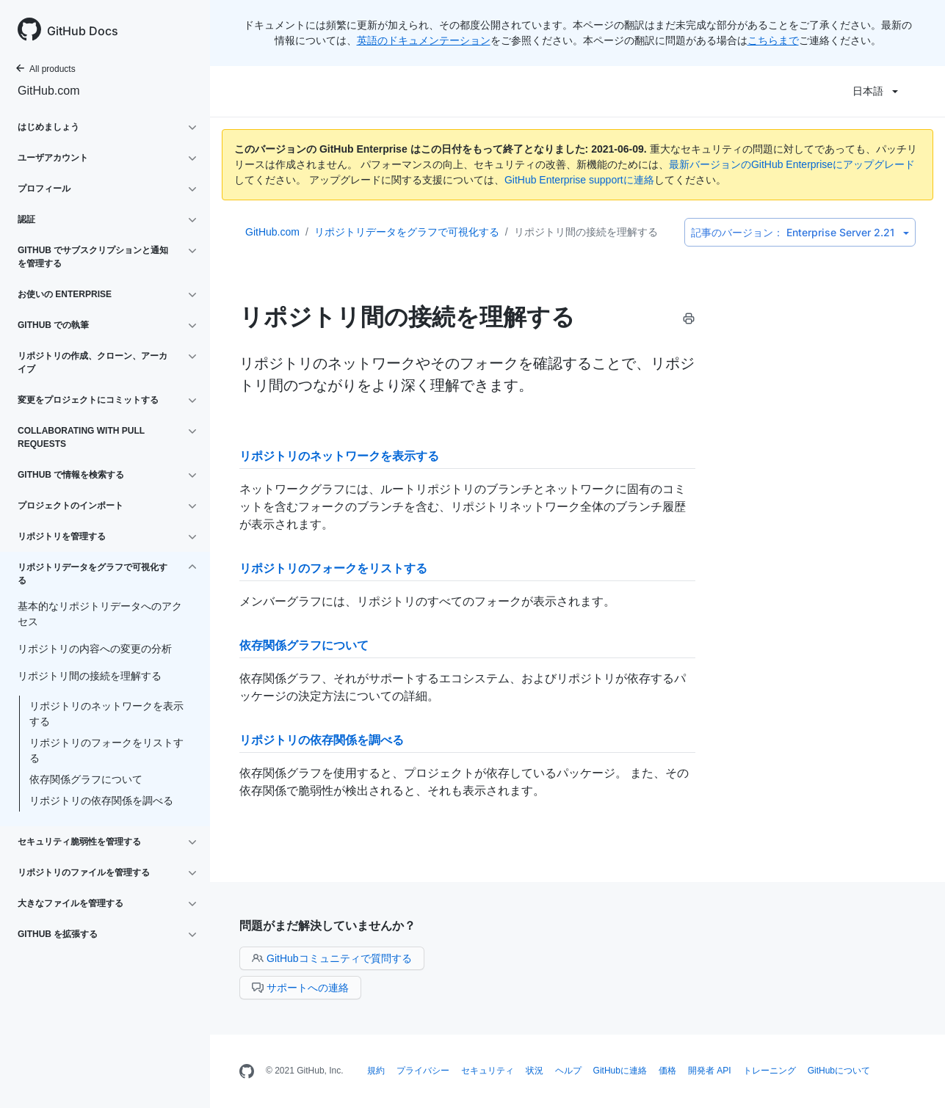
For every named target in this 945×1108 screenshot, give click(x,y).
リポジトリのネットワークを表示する (106, 713)
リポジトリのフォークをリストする (106, 750)
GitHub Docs (82, 30)
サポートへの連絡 (300, 988)
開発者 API (709, 1070)
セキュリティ (487, 1070)
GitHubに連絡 (620, 1070)
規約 (376, 1070)
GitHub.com (48, 90)
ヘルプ (568, 1070)
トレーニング (769, 1070)
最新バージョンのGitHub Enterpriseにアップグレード (792, 164)
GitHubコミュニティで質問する (332, 958)
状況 (534, 1070)
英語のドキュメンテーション (423, 40)
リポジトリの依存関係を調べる (101, 800)
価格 (667, 1070)
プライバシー (423, 1070)
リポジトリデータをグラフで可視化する (406, 232)
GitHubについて (839, 1070)
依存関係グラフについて (85, 779)
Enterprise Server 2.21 (800, 232)
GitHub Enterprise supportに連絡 (579, 180)
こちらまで (773, 40)
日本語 (875, 91)
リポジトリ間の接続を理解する (586, 232)
